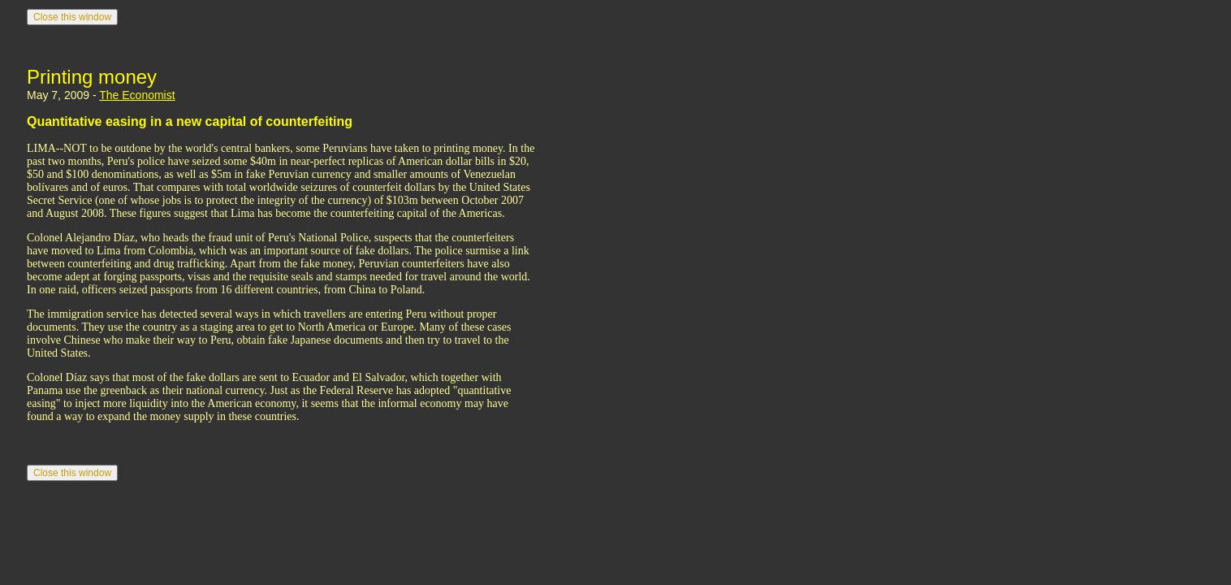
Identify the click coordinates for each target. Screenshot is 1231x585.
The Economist (137, 95)
